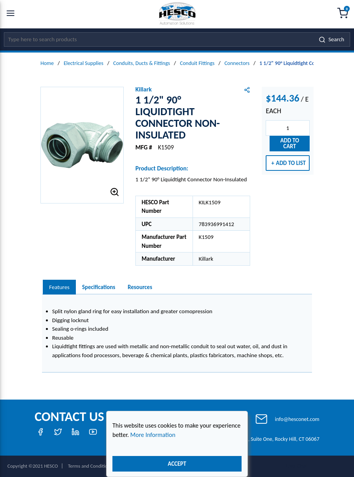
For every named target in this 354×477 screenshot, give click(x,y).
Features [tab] (59, 287)
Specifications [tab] (98, 287)
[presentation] (59, 287)
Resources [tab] (140, 287)
